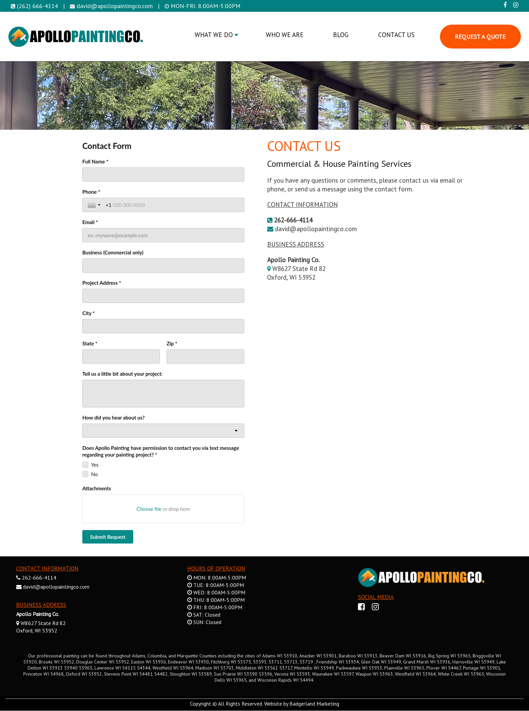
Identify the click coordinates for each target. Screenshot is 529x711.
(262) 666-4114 (37, 6)
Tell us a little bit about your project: (122, 374)
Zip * (172, 343)
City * (88, 313)
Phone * (91, 192)
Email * (90, 222)
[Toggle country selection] (95, 205)
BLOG (341, 35)
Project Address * (101, 283)
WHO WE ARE (285, 35)
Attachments (96, 488)
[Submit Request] (107, 537)
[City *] (163, 326)
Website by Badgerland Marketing (301, 703)
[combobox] (163, 431)
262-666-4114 (39, 577)
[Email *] (163, 235)
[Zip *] (205, 356)
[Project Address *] (163, 295)
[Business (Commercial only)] (163, 265)
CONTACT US (396, 35)
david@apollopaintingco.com (115, 6)
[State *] (121, 356)
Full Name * (95, 161)
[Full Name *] (163, 174)
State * (90, 343)
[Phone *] (172, 205)
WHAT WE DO (216, 35)
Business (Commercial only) (112, 252)
